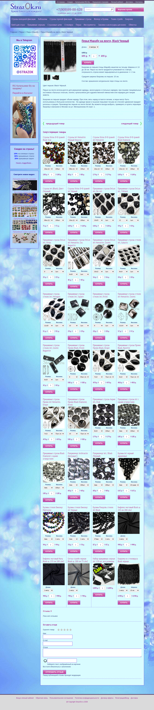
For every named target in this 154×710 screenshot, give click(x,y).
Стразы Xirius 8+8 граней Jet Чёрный (78, 190)
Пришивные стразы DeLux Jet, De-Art (104, 190)
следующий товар (131, 123)
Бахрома (129, 19)
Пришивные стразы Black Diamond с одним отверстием (53, 456)
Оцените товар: (49, 630)
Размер (48, 166)
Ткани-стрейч (117, 19)
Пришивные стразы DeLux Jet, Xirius (54, 241)
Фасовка (59, 166)
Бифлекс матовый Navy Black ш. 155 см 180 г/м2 (53, 560)
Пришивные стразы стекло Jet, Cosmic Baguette (51, 348)
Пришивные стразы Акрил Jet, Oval (104, 400)
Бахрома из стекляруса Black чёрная (128, 560)
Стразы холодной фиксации (24, 19)
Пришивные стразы (83, 19)
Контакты (139, 2)
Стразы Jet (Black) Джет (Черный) (53, 190)
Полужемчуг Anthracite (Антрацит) (78, 454)
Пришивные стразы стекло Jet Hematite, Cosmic (129, 295)
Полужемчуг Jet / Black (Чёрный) (102, 454)
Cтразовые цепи (55, 24)
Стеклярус (68, 24)
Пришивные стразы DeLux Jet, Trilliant (129, 190)
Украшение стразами (100, 2)
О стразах (61, 2)
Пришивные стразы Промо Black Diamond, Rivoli (77, 402)
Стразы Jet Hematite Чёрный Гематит (77, 138)
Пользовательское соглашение (61, 700)
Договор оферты (107, 700)
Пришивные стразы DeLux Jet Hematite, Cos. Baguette (79, 242)
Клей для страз (18, 24)
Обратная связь (42, 700)
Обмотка (132, 24)
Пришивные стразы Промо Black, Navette (129, 346)
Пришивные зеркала (36, 24)
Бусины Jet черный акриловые (126, 454)
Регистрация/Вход (122, 700)
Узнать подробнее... (24, 163)
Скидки (70, 2)
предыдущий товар (53, 123)
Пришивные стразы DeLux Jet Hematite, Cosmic (104, 241)
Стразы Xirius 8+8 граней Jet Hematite (104, 138)
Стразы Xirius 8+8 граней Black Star (54, 138)
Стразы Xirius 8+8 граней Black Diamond (128, 138)
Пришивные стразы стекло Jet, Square (76, 295)
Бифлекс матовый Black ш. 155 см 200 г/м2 (129, 509)
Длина (84, 47)
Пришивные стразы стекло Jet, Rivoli (101, 295)
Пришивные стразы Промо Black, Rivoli (76, 346)
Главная (13, 32)
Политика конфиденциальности (87, 700)
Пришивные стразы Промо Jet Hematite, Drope (52, 402)
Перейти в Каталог (23, 93)
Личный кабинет (117, 2)
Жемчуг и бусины (101, 19)
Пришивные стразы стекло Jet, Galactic (129, 241)
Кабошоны (42, 19)
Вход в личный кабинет (25, 700)
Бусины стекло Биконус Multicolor (53, 509)
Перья (78, 24)
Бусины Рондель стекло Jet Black (103, 509)
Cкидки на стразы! (24, 149)
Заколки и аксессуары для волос (112, 24)
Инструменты (89, 24)
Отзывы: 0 (47, 611)
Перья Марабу (32, 32)
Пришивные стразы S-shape (24, 219)
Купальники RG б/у (82, 2)
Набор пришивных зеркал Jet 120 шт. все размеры (104, 560)
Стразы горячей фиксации (61, 19)
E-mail (45, 640)
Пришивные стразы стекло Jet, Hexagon (51, 295)
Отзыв (45, 647)
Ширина (134, 587)
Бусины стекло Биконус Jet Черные (78, 509)
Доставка (129, 2)
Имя (44, 633)
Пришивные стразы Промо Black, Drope (101, 346)
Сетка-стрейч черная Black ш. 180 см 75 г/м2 (78, 560)
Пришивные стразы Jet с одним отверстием (128, 400)
